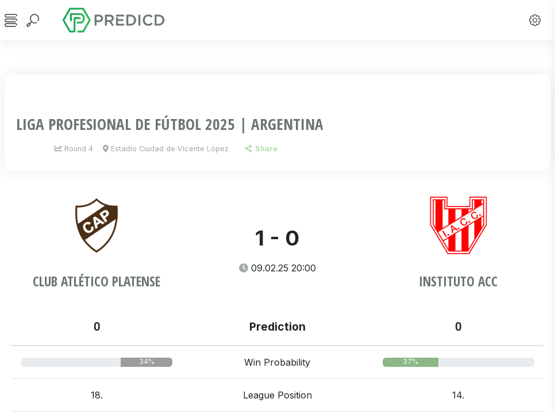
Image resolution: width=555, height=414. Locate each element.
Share (261, 148)
